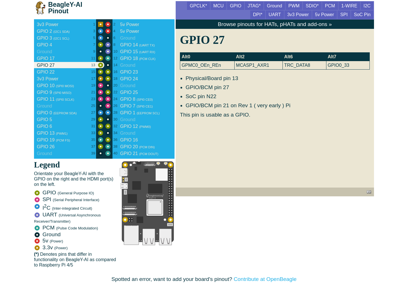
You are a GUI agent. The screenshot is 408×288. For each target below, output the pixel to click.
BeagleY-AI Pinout (65, 8)
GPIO (64, 192)
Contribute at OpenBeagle (265, 279)
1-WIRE (349, 5)
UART (67, 217)
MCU (218, 5)
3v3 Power (298, 14)
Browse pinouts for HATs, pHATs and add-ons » (275, 24)
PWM (293, 5)
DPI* (257, 14)
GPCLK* (198, 5)
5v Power (324, 14)
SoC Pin (362, 14)
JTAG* (254, 5)
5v (49, 241)
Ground (48, 234)
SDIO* (312, 5)
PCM (66, 228)
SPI (67, 199)
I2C (367, 5)
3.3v (51, 247)
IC (63, 208)
